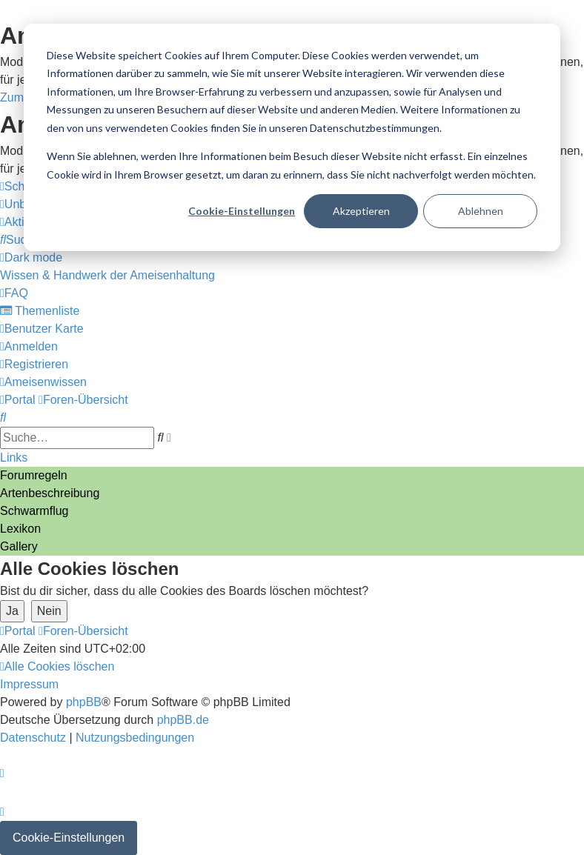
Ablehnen (480, 210)
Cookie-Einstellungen (241, 210)
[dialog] (292, 137)
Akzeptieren (361, 210)
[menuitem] (19, 239)
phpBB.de (183, 719)
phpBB (84, 702)
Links (13, 457)
